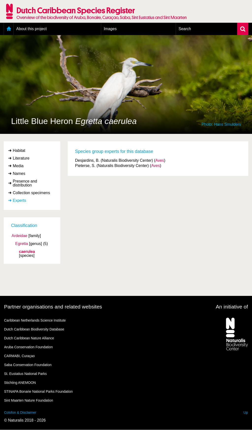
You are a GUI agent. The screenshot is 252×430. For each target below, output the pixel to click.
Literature (21, 158)
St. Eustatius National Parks (25, 374)
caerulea (27, 252)
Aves (159, 160)
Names (19, 173)
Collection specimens (31, 193)
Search (184, 29)
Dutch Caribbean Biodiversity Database (34, 329)
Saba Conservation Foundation (28, 365)
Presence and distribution (25, 183)
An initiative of (232, 306)
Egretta (21, 244)
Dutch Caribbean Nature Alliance (29, 338)
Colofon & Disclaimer (20, 412)
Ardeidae (19, 236)
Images (110, 29)
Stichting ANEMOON (20, 383)
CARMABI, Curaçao (19, 356)
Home (9, 29)
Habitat (19, 150)
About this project (31, 29)
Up (246, 412)
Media (18, 166)
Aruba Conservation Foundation (28, 347)
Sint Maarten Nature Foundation (28, 400)
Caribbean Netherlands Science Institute (35, 320)
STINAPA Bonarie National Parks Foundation (38, 391)
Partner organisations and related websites (53, 306)
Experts (19, 200)
